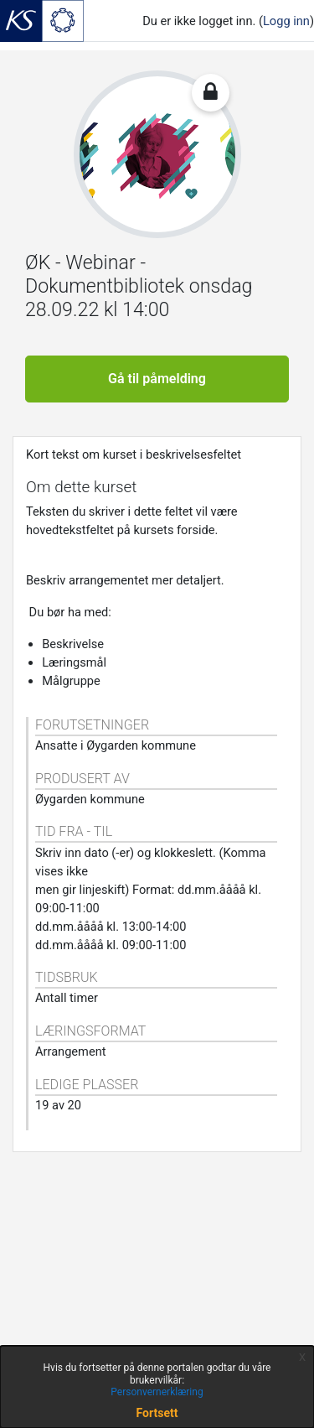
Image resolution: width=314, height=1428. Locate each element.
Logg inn (286, 21)
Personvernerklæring (157, 1392)
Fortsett (157, 1413)
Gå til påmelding (157, 379)
